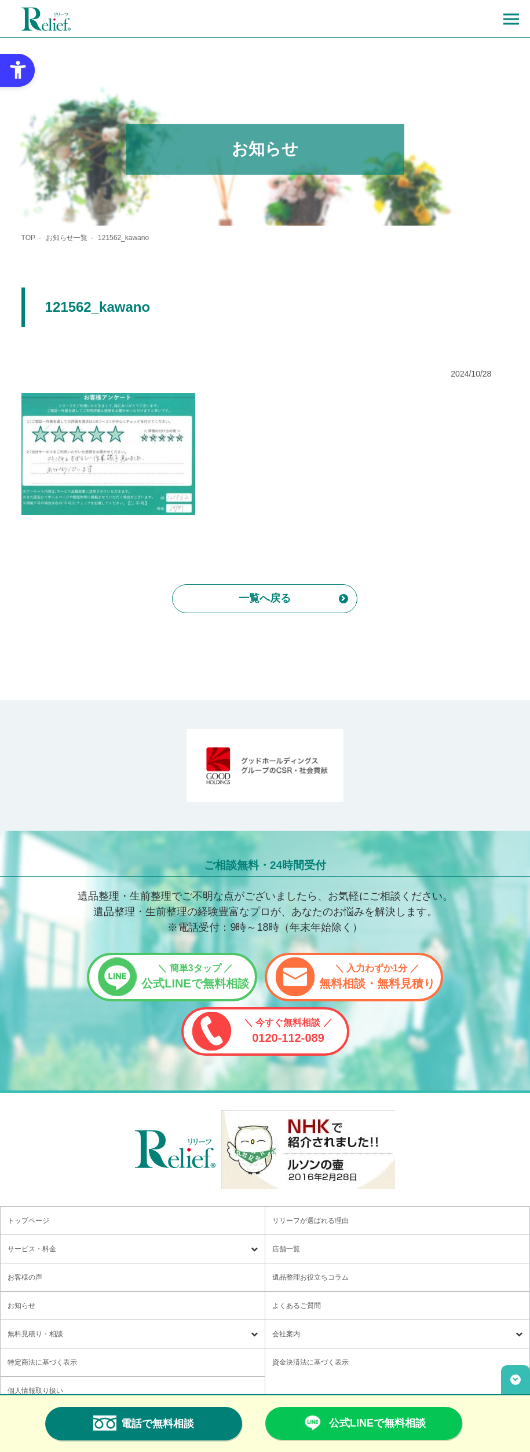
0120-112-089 (288, 1031)
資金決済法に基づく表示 (310, 1362)
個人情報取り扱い (35, 1391)
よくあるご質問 (296, 1306)
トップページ (28, 1221)
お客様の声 (25, 1277)
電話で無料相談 (143, 1423)
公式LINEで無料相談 (195, 976)
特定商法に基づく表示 (42, 1362)
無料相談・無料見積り (377, 976)
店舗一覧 (286, 1249)
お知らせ (21, 1306)
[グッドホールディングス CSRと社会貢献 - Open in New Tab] (265, 765)
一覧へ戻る (265, 598)
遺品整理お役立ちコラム (310, 1277)
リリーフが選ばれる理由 (310, 1221)
